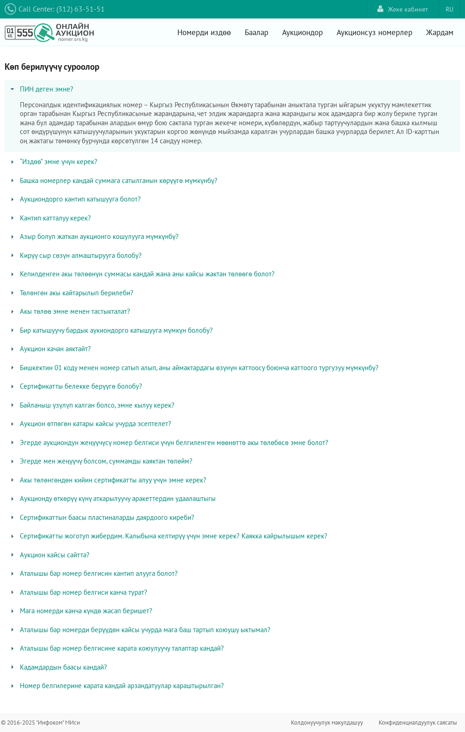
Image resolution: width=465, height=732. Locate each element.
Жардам (439, 32)
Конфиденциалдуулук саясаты (418, 722)
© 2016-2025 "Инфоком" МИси (40, 722)
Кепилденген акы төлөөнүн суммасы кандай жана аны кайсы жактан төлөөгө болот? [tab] (141, 273)
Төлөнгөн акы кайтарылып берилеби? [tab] (71, 292)
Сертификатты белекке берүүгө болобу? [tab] (75, 386)
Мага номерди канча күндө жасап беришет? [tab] (80, 610)
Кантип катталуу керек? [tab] (49, 218)
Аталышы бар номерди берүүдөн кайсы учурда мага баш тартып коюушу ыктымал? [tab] (139, 629)
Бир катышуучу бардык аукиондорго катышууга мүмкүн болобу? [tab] (110, 330)
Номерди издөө (204, 32)
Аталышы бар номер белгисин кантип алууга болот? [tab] (93, 573)
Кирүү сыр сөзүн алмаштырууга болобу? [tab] (75, 255)
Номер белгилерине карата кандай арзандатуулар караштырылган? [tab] (116, 685)
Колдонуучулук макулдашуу (327, 722)
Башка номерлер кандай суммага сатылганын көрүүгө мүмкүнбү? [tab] (113, 180)
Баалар (256, 32)
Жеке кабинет (402, 9)
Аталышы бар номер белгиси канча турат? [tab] (78, 592)
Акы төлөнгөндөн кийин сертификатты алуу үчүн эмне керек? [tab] (107, 480)
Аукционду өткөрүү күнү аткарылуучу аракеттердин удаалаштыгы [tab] (112, 498)
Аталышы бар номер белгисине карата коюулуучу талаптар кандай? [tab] (116, 648)
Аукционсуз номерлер (374, 32)
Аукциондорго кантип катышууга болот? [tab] (74, 199)
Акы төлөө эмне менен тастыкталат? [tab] (69, 311)
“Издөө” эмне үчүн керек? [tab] (53, 161)
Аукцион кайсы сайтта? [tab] (49, 554)
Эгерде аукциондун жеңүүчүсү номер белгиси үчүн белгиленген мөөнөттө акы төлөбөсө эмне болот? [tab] (168, 442)
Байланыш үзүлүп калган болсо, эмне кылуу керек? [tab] (91, 405)
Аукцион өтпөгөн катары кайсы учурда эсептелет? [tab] (90, 423)
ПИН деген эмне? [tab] (41, 89)
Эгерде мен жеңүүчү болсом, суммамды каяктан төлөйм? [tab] (100, 461)
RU (449, 9)
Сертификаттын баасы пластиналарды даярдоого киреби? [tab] (101, 517)
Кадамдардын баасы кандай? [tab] (58, 667)
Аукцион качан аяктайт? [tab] (49, 348)
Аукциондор (302, 32)
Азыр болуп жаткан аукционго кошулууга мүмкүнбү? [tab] (93, 236)
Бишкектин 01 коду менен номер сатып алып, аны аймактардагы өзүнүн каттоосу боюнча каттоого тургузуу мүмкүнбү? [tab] (193, 367)
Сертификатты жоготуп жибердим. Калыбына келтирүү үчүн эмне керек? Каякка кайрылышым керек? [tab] (168, 535)
